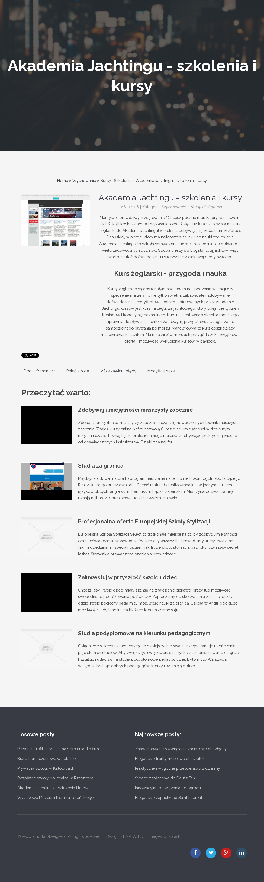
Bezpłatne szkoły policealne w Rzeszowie (55, 778)
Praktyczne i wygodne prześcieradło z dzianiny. (178, 768)
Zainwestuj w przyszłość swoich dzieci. (129, 577)
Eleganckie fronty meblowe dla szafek (170, 758)
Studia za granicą (100, 465)
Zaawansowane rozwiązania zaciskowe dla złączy (181, 748)
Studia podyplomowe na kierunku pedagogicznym (144, 633)
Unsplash (171, 836)
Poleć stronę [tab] (77, 371)
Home (62, 180)
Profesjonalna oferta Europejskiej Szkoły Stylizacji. (144, 521)
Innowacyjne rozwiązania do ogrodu (168, 787)
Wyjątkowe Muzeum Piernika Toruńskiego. (55, 797)
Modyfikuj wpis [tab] (161, 371)
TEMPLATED (132, 836)
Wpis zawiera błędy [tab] (118, 371)
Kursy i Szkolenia (116, 180)
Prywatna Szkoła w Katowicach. (46, 768)
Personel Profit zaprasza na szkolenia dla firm (58, 748)
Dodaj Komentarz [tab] (39, 371)
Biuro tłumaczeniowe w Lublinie (46, 758)
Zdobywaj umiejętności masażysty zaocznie (135, 410)
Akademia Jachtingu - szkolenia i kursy (171, 180)
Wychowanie (84, 180)
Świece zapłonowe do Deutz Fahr (165, 778)
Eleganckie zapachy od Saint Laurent (168, 797)
